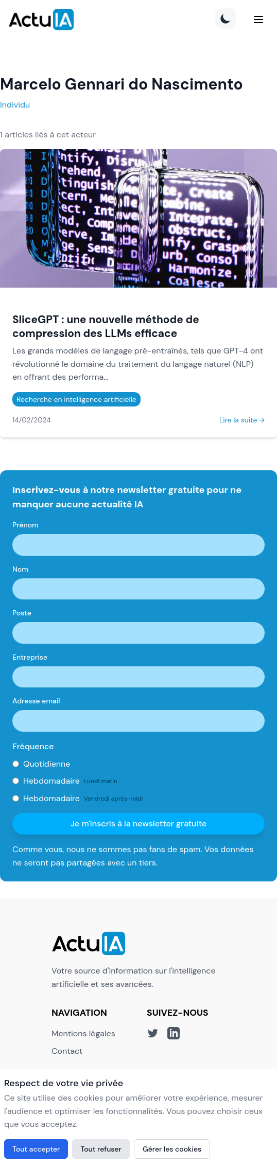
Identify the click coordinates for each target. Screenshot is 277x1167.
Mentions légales (83, 1033)
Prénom (25, 524)
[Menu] (258, 19)
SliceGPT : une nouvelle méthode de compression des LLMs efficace (105, 326)
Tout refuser (101, 1149)
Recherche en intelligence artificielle (76, 399)
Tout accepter (36, 1149)
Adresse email (36, 700)
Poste (21, 612)
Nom (20, 569)
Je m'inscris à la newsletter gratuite (139, 823)
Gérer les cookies (172, 1149)
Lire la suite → (242, 420)
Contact (66, 1051)
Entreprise (29, 657)
